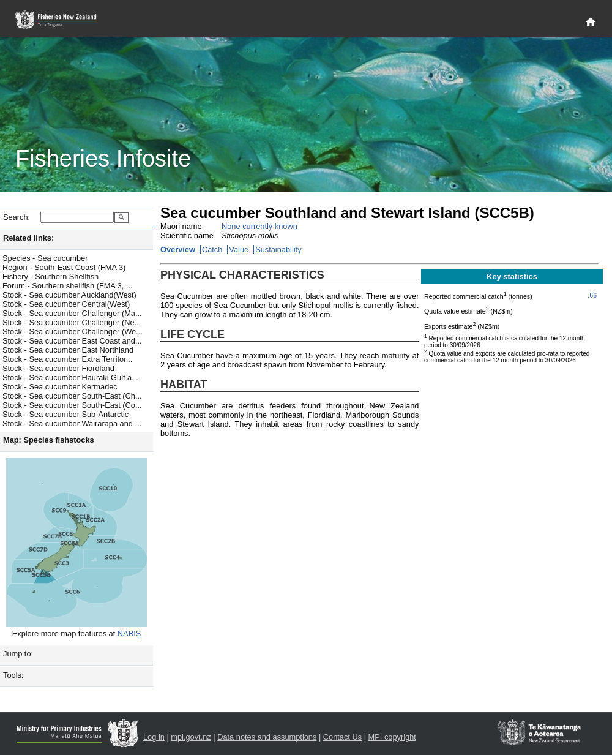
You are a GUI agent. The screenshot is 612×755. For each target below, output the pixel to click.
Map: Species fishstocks (48, 440)
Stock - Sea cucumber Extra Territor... (67, 359)
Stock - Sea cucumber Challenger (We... (72, 331)
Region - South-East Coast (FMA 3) (63, 267)
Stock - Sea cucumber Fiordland (58, 368)
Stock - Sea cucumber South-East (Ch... (72, 395)
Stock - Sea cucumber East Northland (67, 350)
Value (238, 249)
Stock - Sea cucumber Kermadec (60, 386)
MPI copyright (392, 737)
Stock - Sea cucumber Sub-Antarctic (65, 414)
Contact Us (342, 737)
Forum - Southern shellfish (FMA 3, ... (67, 285)
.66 (592, 295)
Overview (177, 249)
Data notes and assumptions (266, 737)
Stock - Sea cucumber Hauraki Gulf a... (70, 377)
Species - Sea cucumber (45, 258)
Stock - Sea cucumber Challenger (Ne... (71, 322)
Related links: (28, 237)
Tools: (13, 675)
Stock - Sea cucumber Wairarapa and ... (71, 423)
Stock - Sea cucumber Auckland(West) (69, 294)
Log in (154, 737)
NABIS (129, 633)
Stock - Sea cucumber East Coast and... (72, 340)
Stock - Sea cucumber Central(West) (66, 304)
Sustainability (278, 249)
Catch (212, 249)
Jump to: (18, 653)
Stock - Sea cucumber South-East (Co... (72, 405)
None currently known (259, 226)
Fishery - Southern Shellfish (50, 276)
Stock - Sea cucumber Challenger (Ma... (72, 313)
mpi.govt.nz (191, 737)
